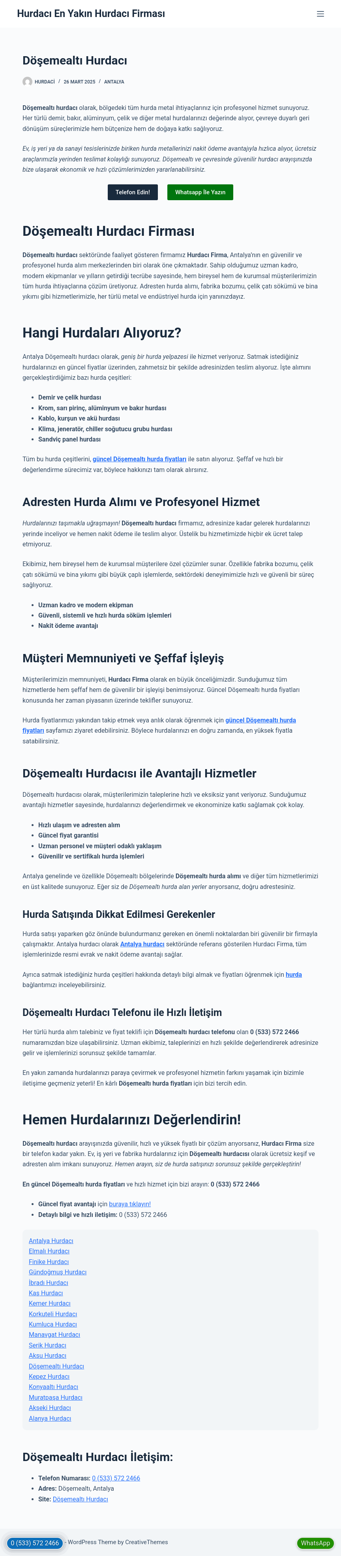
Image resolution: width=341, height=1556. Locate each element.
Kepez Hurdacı (49, 1376)
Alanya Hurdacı (50, 1418)
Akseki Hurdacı (50, 1408)
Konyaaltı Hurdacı (53, 1387)
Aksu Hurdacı (47, 1355)
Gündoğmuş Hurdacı (57, 1272)
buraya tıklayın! (130, 1204)
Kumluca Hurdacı (53, 1324)
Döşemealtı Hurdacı (56, 1366)
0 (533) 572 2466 (116, 1478)
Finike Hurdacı (49, 1262)
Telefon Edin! (133, 192)
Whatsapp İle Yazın (200, 192)
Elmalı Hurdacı (49, 1251)
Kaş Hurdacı (46, 1293)
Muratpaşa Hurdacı (55, 1397)
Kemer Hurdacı (50, 1303)
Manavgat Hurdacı (54, 1334)
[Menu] (320, 13)
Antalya (114, 82)
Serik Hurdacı (47, 1345)
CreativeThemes (146, 1542)
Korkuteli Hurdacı (53, 1314)
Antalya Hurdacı (51, 1241)
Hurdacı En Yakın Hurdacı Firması (91, 13)
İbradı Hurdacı (48, 1283)
